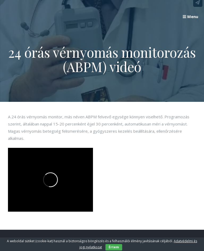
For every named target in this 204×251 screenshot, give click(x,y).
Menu (190, 16)
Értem (114, 247)
